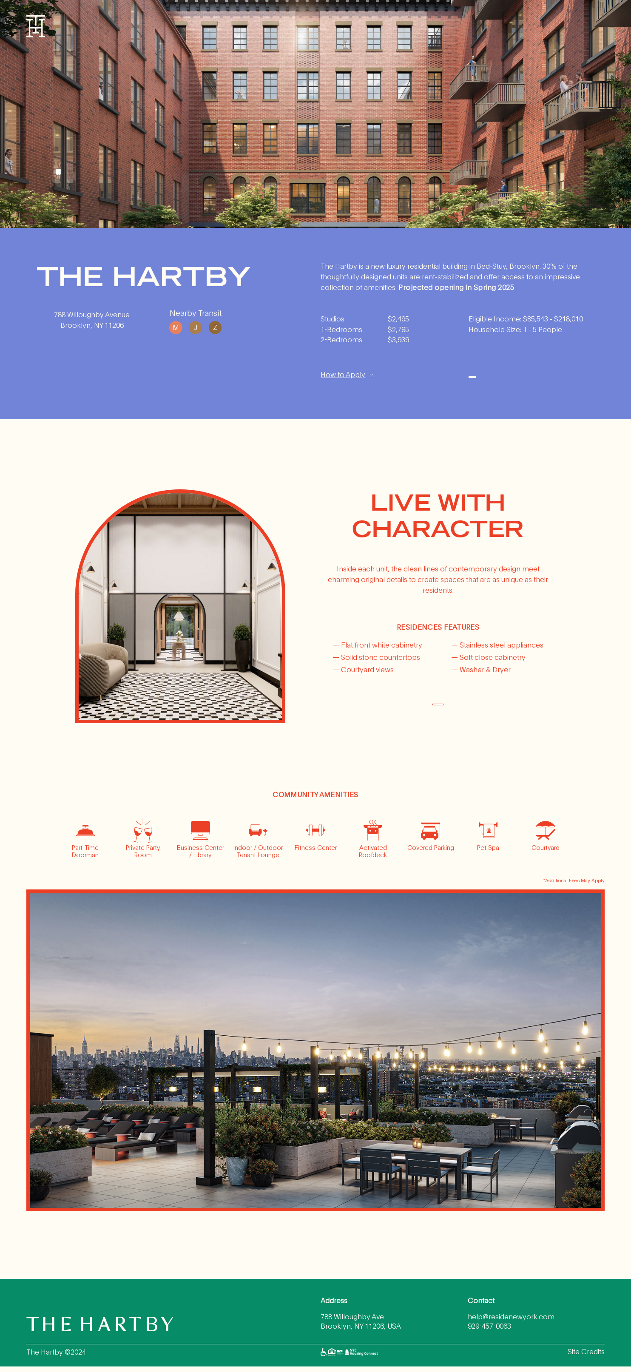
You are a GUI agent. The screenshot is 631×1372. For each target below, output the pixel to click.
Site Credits (586, 1356)
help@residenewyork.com (511, 1322)
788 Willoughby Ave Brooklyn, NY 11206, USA (361, 1326)
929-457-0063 (489, 1331)
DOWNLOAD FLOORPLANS (437, 709)
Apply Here (525, 377)
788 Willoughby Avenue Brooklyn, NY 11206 (92, 320)
